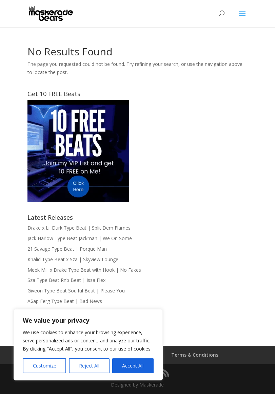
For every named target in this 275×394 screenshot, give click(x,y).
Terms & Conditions (194, 355)
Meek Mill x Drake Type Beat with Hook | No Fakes (84, 270)
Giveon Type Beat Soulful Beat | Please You (76, 290)
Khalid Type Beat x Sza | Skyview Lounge (72, 259)
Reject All (89, 365)
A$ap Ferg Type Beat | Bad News (64, 301)
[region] (88, 344)
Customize (44, 365)
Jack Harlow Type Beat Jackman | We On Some (79, 238)
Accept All (132, 365)
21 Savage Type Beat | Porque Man (67, 249)
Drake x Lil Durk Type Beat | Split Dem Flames (79, 228)
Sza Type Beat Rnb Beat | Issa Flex (66, 280)
